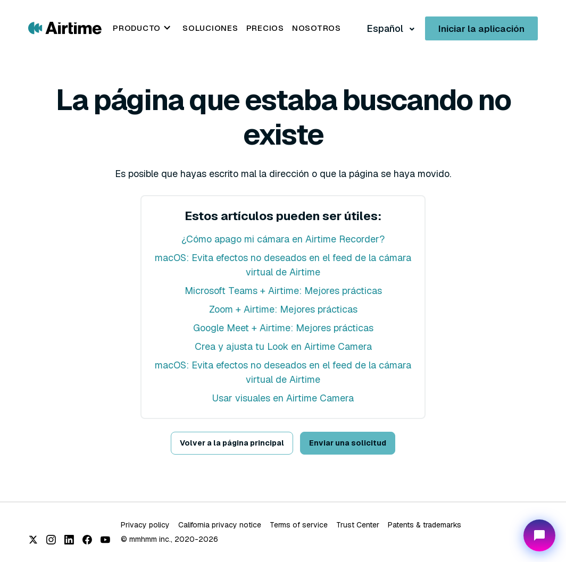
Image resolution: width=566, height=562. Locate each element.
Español (386, 28)
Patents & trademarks (424, 525)
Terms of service (299, 525)
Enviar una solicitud (347, 443)
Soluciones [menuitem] (210, 28)
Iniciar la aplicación (481, 29)
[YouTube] (105, 539)
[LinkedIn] (69, 539)
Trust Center (357, 525)
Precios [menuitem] (265, 28)
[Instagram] (51, 539)
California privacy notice (219, 525)
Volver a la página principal (232, 443)
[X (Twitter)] (33, 539)
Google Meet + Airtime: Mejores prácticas (283, 328)
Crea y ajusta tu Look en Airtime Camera (283, 346)
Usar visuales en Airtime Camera (283, 398)
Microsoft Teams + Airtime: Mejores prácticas (283, 290)
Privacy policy (145, 525)
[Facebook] (87, 539)
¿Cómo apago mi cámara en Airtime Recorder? (283, 239)
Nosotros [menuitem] (316, 28)
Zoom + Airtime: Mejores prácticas (283, 309)
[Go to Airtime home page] (65, 27)
